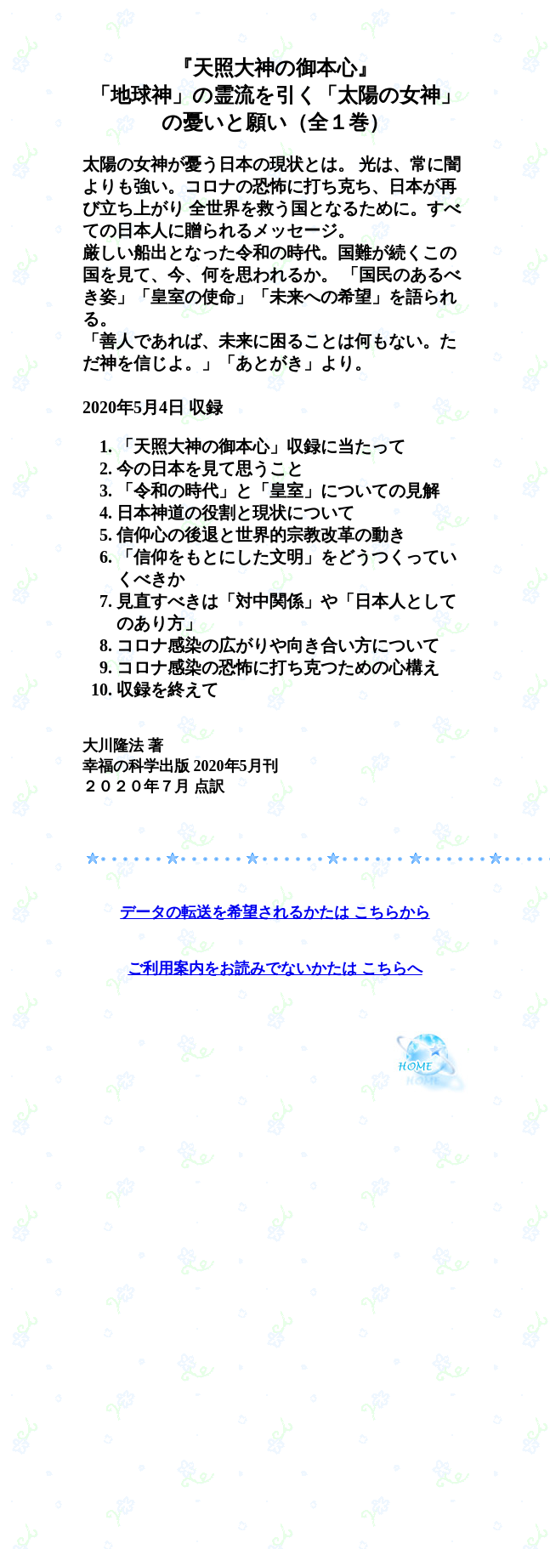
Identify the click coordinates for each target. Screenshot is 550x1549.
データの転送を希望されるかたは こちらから (275, 912)
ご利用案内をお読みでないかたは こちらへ (275, 968)
